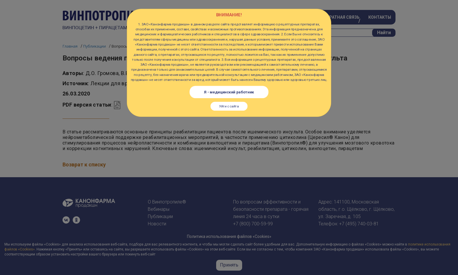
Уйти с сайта (229, 106)
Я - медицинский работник (229, 92)
